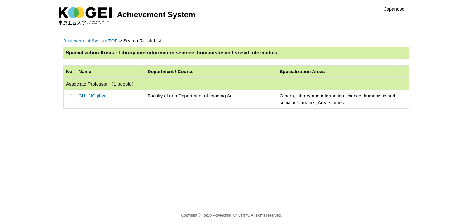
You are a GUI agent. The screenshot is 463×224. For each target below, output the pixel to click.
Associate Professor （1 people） (101, 83)
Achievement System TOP (90, 40)
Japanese (394, 9)
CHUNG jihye (93, 95)
